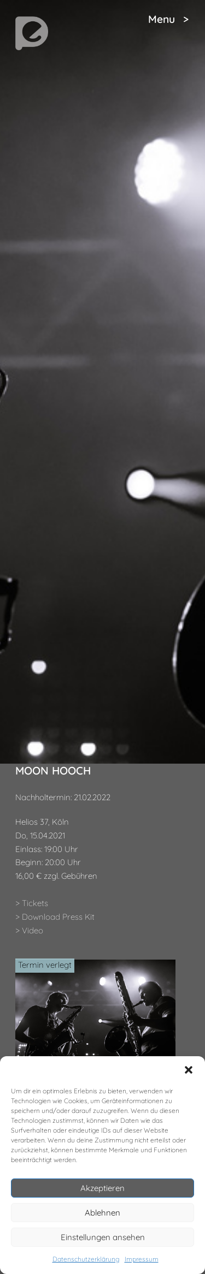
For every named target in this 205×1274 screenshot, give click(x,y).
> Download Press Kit (55, 917)
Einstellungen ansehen (103, 1237)
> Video (29, 930)
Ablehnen (102, 1212)
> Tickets (31, 903)
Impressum (142, 1259)
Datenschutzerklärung (85, 1259)
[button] (188, 1069)
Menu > (168, 19)
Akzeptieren (102, 1188)
